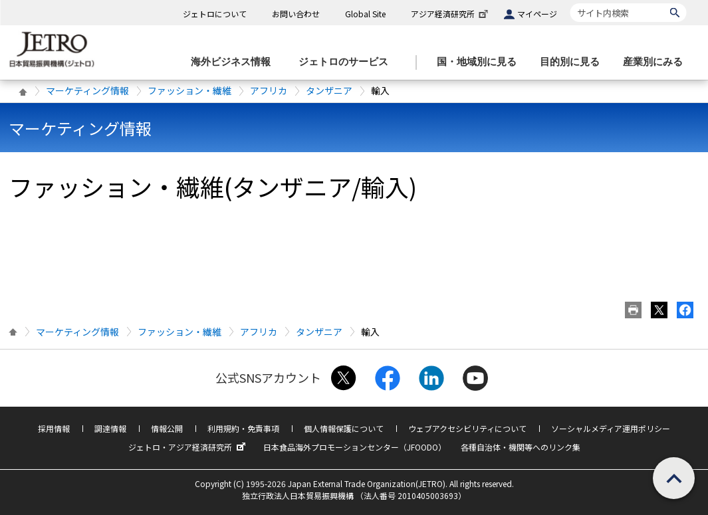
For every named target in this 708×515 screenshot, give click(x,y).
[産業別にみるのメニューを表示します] (657, 62)
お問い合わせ (296, 13)
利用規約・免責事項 (243, 428)
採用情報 (54, 428)
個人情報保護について (344, 428)
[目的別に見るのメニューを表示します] (574, 62)
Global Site (365, 13)
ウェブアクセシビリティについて (467, 428)
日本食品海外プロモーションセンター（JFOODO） (354, 447)
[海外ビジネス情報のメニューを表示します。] (235, 62)
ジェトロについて (215, 13)
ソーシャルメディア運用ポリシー (610, 428)
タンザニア (329, 90)
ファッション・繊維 (189, 90)
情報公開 (167, 428)
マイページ (537, 13)
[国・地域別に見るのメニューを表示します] (481, 62)
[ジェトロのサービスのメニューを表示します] (347, 62)
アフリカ (268, 90)
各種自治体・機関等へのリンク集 (520, 447)
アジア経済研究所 (451, 13)
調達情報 (110, 428)
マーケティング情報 (87, 90)
